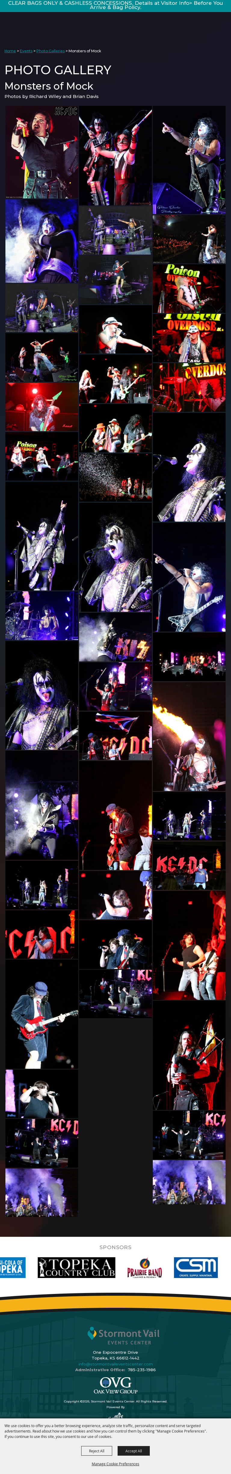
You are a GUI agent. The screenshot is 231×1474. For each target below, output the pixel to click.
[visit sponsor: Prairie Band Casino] (155, 1267)
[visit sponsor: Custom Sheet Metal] (207, 1267)
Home (10, 51)
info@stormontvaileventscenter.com (116, 1364)
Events (26, 51)
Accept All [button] (133, 1450)
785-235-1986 (142, 1369)
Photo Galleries (50, 51)
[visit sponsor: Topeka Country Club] (87, 1267)
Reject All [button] (96, 1450)
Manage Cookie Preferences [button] (115, 1463)
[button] (41, 152)
